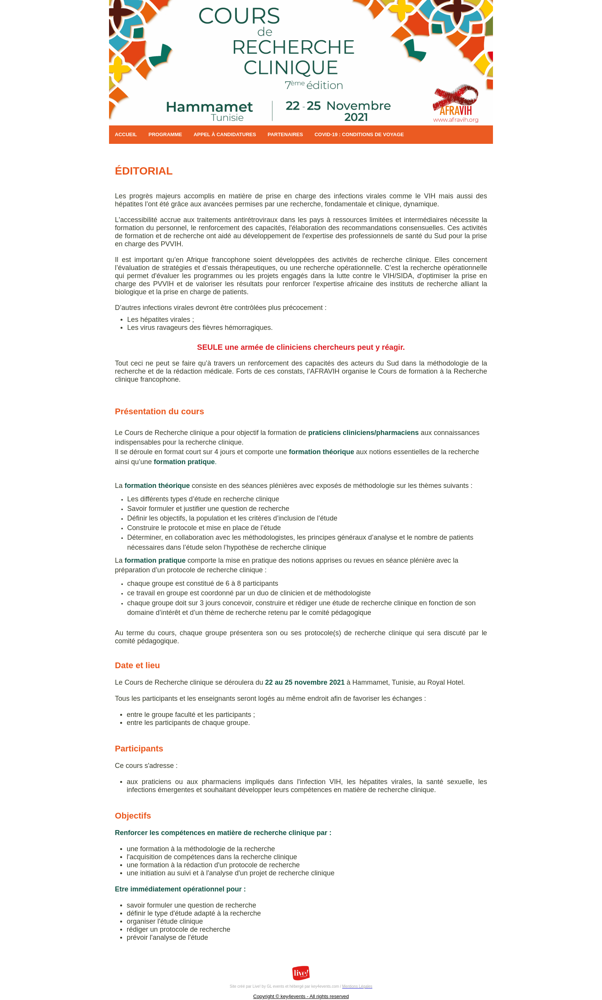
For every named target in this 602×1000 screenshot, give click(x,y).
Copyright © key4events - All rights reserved (301, 996)
